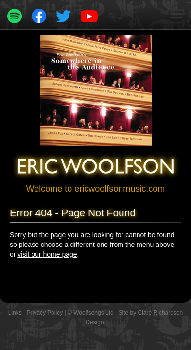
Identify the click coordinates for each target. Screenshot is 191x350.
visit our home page (47, 254)
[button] (176, 14)
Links (15, 312)
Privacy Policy (45, 312)
